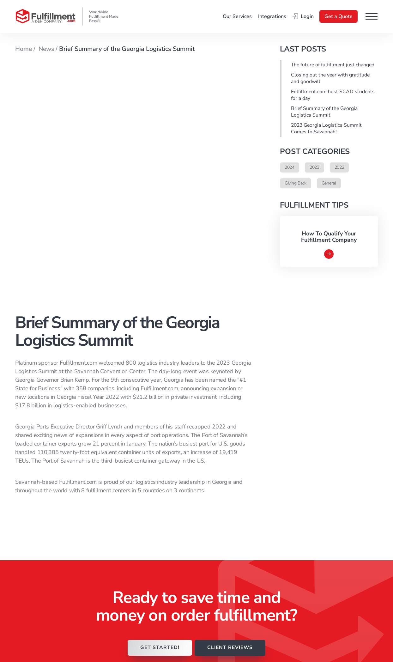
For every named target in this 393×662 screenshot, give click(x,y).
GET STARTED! (158, 409)
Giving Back (295, 184)
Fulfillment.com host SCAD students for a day (333, 96)
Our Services (237, 17)
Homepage (221, 481)
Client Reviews (226, 532)
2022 (339, 169)
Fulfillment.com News (234, 515)
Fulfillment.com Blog (233, 524)
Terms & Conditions (328, 481)
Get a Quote (338, 16)
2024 (289, 169)
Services (218, 549)
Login (303, 16)
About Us (220, 558)
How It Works (225, 490)
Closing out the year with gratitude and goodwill (331, 79)
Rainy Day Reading (230, 507)
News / (48, 49)
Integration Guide (229, 583)
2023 (314, 169)
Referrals (219, 592)
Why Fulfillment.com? (234, 498)
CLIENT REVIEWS (230, 409)
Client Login (223, 541)
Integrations (272, 17)
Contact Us (221, 575)
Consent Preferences (330, 511)
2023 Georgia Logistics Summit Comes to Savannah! (327, 130)
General (329, 184)
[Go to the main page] (45, 17)
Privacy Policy (321, 503)
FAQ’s (216, 566)
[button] (371, 16)
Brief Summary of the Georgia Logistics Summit (325, 113)
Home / (26, 49)
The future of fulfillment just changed (333, 65)
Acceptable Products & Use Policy (332, 492)
